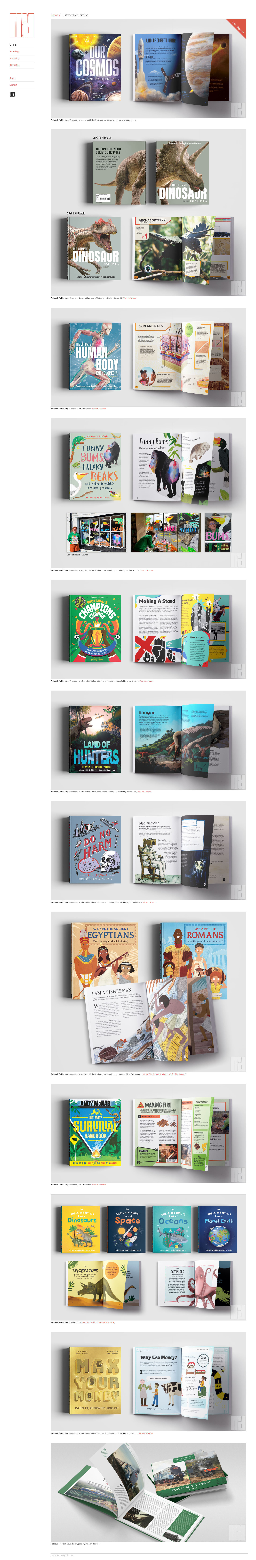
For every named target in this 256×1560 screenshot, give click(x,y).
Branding (14, 51)
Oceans (100, 1322)
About (12, 78)
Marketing (14, 58)
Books (13, 45)
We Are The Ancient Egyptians (155, 1074)
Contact (13, 85)
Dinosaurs (85, 1322)
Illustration (15, 65)
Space (93, 1322)
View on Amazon (130, 298)
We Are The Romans (177, 1074)
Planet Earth (109, 1322)
